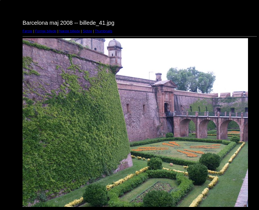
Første (27, 31)
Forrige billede (45, 31)
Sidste (87, 31)
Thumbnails (103, 31)
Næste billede (69, 31)
